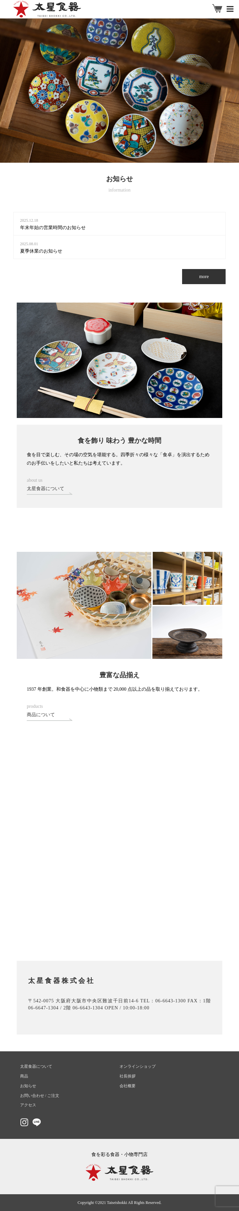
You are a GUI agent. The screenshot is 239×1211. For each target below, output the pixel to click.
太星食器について (36, 1066)
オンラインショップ (137, 1066)
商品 (24, 1076)
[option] (119, 90)
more (204, 276)
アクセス (28, 1105)
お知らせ (28, 1086)
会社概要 (127, 1086)
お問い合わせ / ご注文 (39, 1095)
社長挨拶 (127, 1076)
